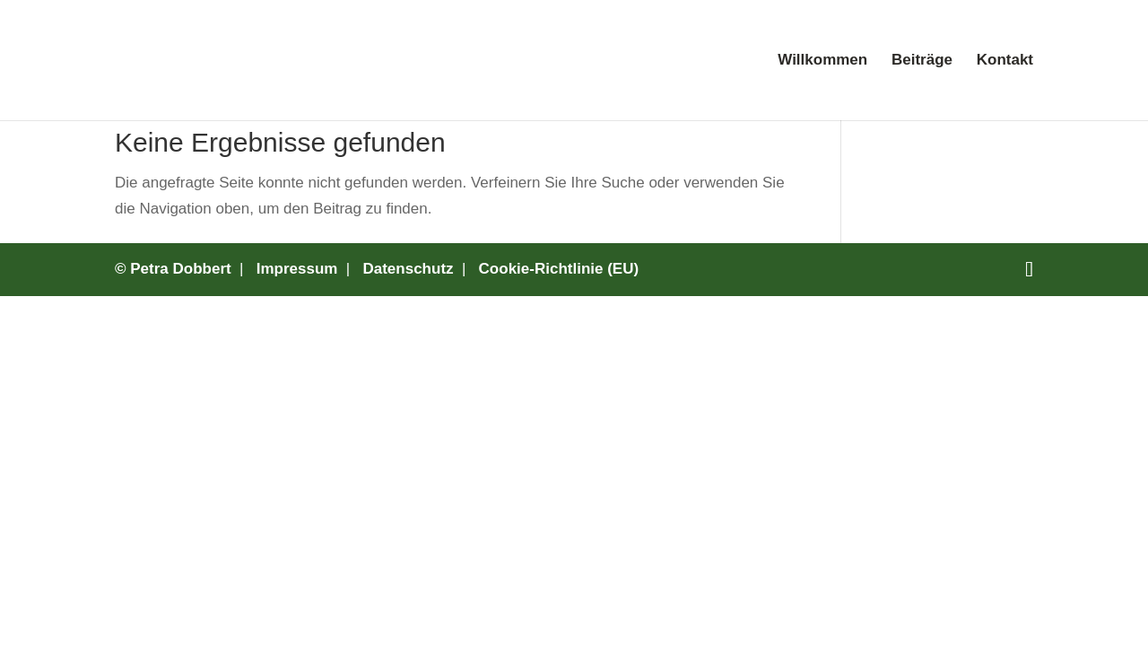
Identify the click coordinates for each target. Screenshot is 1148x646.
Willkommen (822, 61)
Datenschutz (407, 268)
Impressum (297, 268)
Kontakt (1005, 61)
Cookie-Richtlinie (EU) (559, 268)
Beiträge (921, 61)
